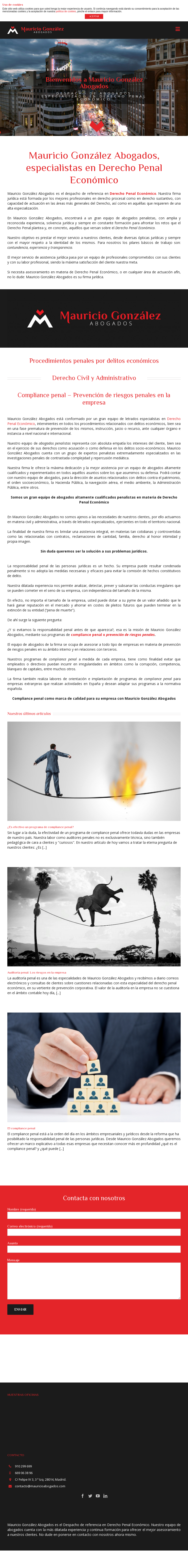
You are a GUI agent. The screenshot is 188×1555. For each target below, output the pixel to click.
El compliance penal (21, 1128)
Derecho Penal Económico (133, 193)
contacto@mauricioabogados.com (40, 1486)
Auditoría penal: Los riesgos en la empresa (36, 972)
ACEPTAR (94, 16)
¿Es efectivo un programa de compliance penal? (40, 827)
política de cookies (66, 11)
